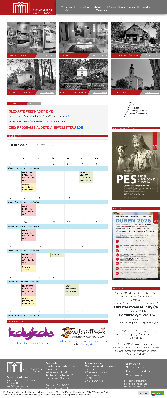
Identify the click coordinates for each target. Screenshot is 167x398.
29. (40, 277)
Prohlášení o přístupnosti (135, 381)
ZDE (68, 116)
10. (68, 198)
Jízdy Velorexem (101, 9)
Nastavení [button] (144, 393)
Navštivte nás (69, 9)
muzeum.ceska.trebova (139, 371)
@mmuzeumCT (136, 375)
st (38, 158)
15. (40, 222)
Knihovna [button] (131, 7)
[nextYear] (52, 145)
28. (25, 277)
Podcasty (113, 7)
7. (25, 198)
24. (68, 246)
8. (39, 198)
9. (54, 198)
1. (39, 164)
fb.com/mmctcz (136, 367)
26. (97, 246)
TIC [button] (138, 7)
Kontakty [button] (146, 7)
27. (11, 277)
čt (53, 158)
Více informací (47, 55)
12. (97, 198)
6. (10, 198)
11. (83, 198)
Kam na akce (30, 343)
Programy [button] (80, 7)
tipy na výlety (86, 344)
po (10, 158)
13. (11, 222)
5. (97, 164)
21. (25, 246)
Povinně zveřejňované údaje (136, 384)
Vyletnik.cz (65, 341)
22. (40, 246)
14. (25, 222)
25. (83, 246)
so (82, 158)
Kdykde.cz (17, 343)
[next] (48, 145)
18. (83, 222)
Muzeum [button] (90, 7)
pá (67, 158)
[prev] (37, 145)
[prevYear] (32, 145)
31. (25, 164)
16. (54, 222)
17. (68, 222)
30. (11, 164)
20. (11, 246)
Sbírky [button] (122, 7)
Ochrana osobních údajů (135, 387)
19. (97, 222)
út (24, 158)
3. (68, 164)
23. (54, 246)
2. (54, 164)
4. (83, 164)
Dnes (43, 145)
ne (96, 158)
